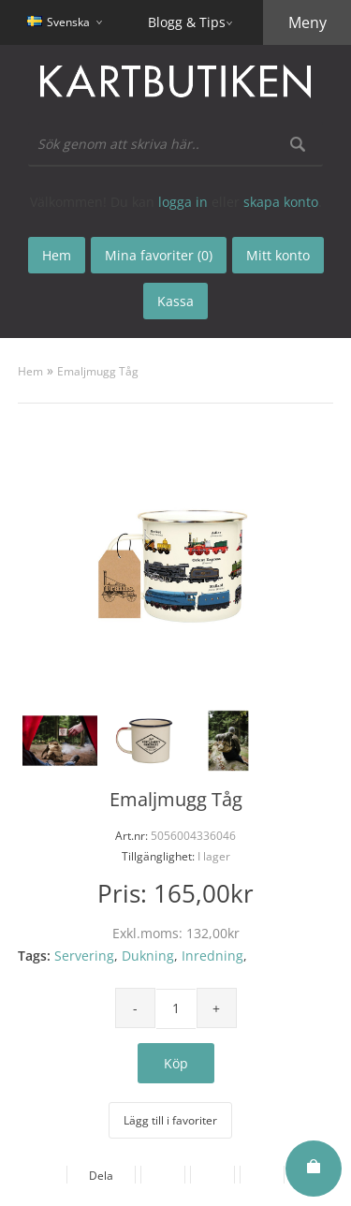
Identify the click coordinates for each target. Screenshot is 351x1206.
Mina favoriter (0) (158, 255)
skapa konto (280, 202)
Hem (30, 371)
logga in (183, 202)
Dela (101, 1176)
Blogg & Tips (187, 22)
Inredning (212, 955)
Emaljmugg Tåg (98, 371)
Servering (84, 955)
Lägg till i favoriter (170, 1120)
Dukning (148, 955)
